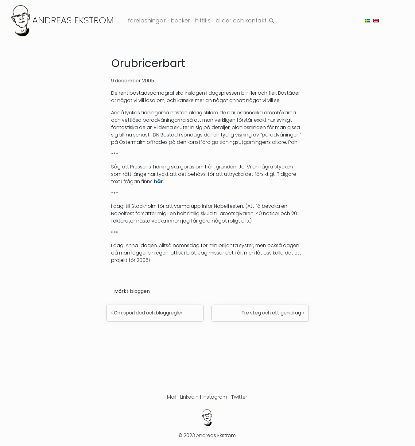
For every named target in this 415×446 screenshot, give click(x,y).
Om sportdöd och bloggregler (146, 313)
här (158, 181)
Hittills (203, 20)
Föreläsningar (147, 20)
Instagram (215, 397)
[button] (272, 19)
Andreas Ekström (73, 20)
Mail (171, 397)
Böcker (180, 20)
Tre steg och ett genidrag (273, 313)
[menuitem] (367, 20)
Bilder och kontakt (240, 20)
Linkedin (189, 397)
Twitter (239, 397)
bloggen (140, 291)
